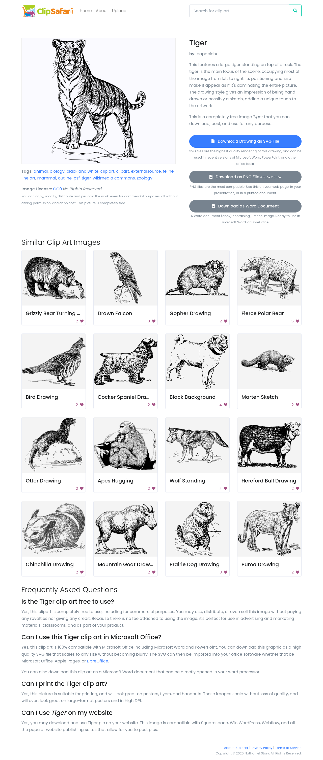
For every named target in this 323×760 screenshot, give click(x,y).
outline (65, 178)
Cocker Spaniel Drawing (128, 397)
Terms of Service (288, 748)
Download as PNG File (245, 177)
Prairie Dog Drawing (195, 564)
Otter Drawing (43, 480)
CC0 (57, 189)
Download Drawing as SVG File (245, 141)
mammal (46, 178)
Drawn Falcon (115, 313)
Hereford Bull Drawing (268, 480)
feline (168, 171)
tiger (86, 178)
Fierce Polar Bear (262, 313)
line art (28, 178)
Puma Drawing (260, 564)
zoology (144, 178)
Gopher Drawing (190, 313)
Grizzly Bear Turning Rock (57, 313)
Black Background (193, 397)
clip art (107, 171)
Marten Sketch (259, 397)
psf (77, 178)
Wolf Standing (187, 480)
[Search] (239, 11)
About (102, 11)
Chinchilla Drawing (50, 564)
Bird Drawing (42, 397)
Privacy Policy (261, 748)
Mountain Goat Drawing (128, 564)
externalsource (146, 171)
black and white (82, 171)
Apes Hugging (115, 480)
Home (86, 11)
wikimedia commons (114, 178)
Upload (119, 11)
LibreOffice (97, 661)
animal (41, 171)
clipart (122, 171)
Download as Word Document (245, 206)
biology (57, 171)
